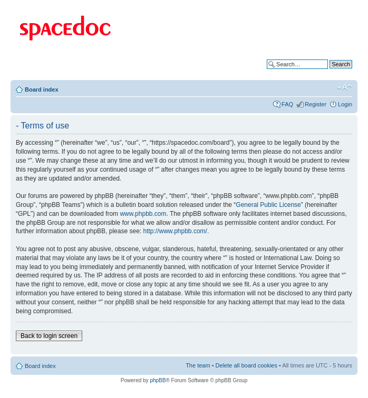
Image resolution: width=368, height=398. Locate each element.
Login (345, 104)
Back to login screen (49, 336)
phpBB (158, 380)
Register (315, 104)
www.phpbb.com (143, 213)
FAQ (287, 104)
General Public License (268, 204)
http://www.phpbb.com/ (175, 231)
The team (198, 365)
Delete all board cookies (246, 365)
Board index (42, 89)
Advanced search (329, 72)
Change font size (344, 87)
